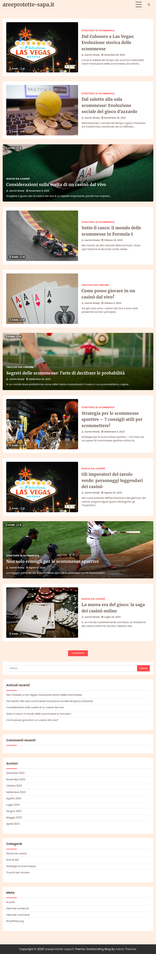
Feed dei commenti (18, 915)
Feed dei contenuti (17, 908)
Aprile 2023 (13, 824)
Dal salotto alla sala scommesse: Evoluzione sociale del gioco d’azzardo (109, 105)
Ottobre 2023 (14, 785)
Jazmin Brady (91, 54)
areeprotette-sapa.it (28, 4)
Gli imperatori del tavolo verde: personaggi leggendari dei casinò (112, 480)
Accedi (10, 902)
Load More (78, 653)
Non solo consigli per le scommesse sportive (52, 561)
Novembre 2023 (15, 779)
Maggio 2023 (14, 817)
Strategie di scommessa (98, 30)
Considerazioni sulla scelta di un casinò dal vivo (56, 184)
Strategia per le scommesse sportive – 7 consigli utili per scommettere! (112, 419)
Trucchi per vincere (95, 285)
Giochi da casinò (18, 178)
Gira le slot (12, 860)
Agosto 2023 (13, 798)
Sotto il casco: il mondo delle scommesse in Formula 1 (38, 714)
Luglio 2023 (13, 805)
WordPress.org (15, 921)
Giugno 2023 (13, 811)
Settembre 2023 (15, 792)
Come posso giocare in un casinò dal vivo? (32, 720)
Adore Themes (126, 949)
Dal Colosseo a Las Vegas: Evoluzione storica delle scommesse (108, 42)
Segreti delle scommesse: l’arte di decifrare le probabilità (65, 373)
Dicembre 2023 (15, 773)
